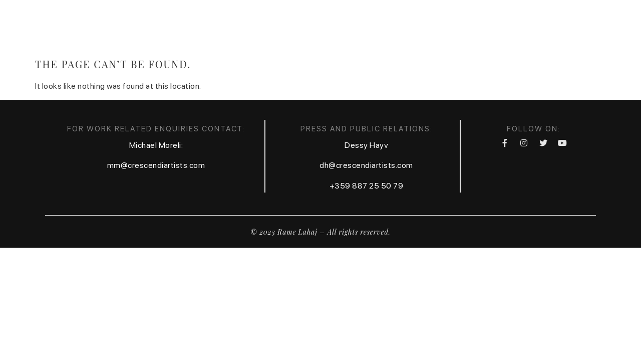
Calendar (393, 27)
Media (342, 27)
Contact (450, 27)
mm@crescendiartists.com (156, 165)
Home (236, 27)
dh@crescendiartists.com (366, 165)
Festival (504, 27)
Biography (288, 27)
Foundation (566, 27)
